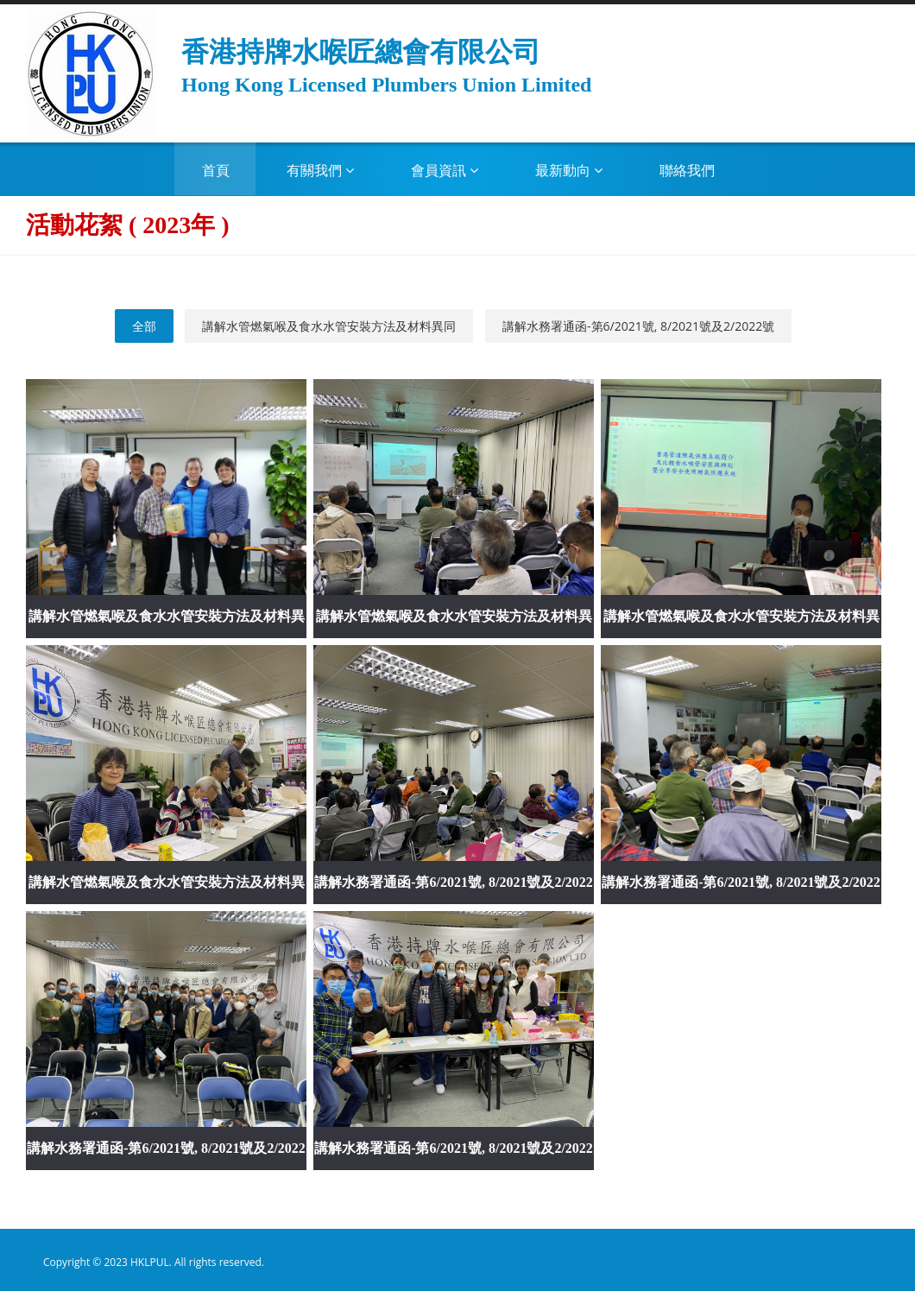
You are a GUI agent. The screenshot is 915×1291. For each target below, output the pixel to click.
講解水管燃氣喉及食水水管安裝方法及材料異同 (329, 326)
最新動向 (569, 170)
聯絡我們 (687, 170)
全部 (144, 326)
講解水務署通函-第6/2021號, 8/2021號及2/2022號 (638, 326)
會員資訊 (444, 170)
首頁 (216, 170)
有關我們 (320, 170)
